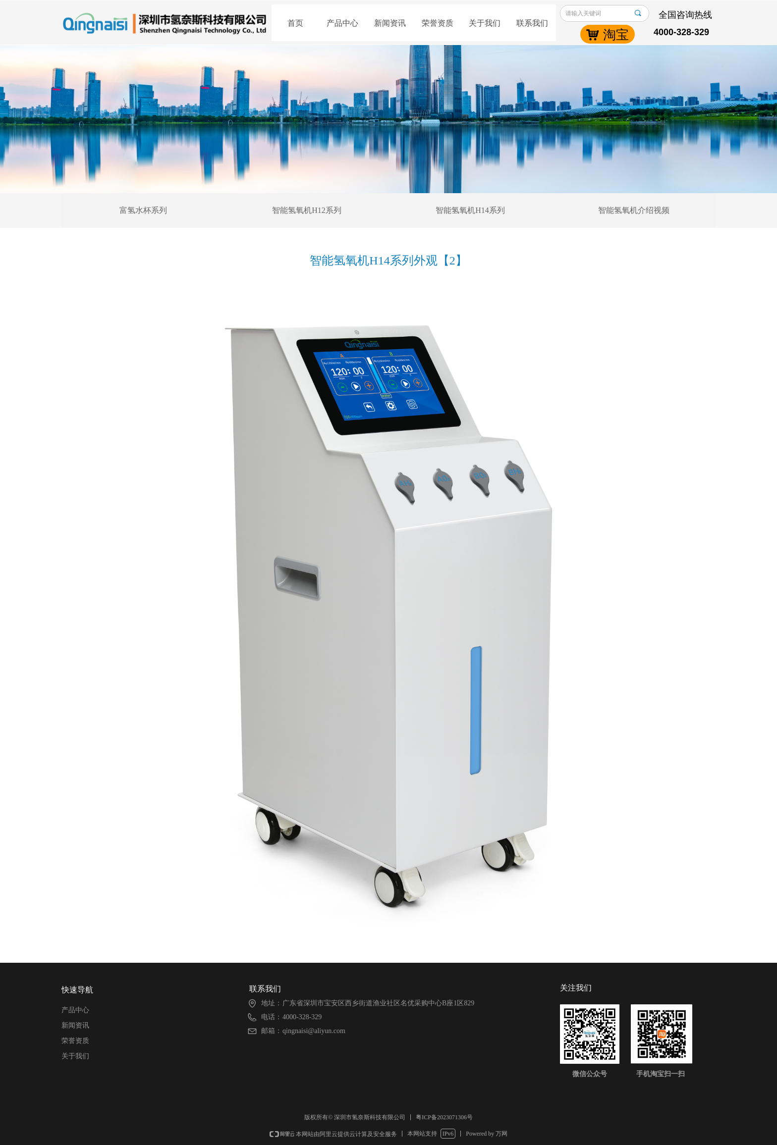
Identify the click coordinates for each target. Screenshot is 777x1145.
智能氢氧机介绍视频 (633, 210)
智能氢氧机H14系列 (470, 210)
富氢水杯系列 (143, 210)
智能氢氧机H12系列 (306, 210)
